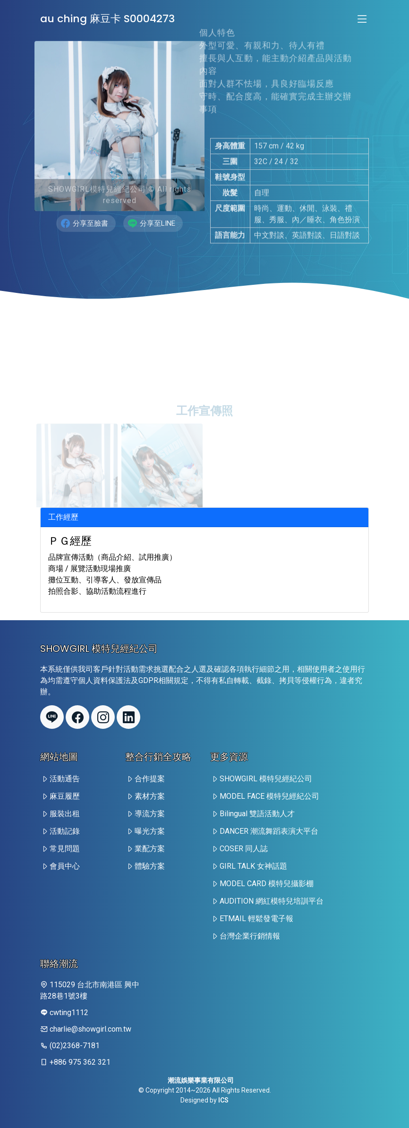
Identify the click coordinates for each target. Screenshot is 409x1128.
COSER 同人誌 (244, 848)
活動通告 (65, 778)
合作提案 (150, 778)
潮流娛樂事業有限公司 (201, 1080)
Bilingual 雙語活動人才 (257, 813)
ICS (223, 1100)
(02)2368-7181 (75, 1045)
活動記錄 (65, 831)
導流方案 (150, 813)
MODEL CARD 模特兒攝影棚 (267, 883)
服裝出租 (65, 813)
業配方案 (150, 848)
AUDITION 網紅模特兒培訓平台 (272, 901)
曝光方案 (150, 831)
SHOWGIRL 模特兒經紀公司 (266, 778)
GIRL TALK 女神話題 (253, 866)
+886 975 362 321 (80, 1062)
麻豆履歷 (65, 796)
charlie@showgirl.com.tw (90, 1029)
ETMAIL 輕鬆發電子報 (256, 918)
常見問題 (65, 848)
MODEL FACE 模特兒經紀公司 (269, 796)
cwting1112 (69, 1012)
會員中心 (65, 866)
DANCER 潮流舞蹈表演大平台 (269, 831)
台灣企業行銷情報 (250, 935)
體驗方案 (150, 866)
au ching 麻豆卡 (107, 18)
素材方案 (150, 796)
